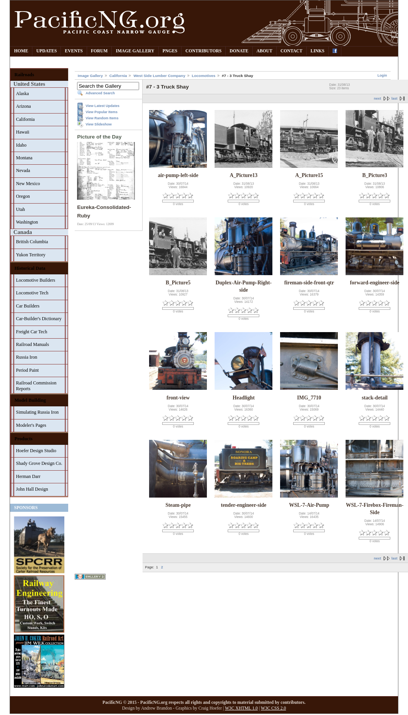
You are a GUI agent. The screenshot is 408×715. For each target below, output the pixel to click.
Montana (24, 157)
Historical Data (29, 268)
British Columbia (32, 241)
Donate (239, 50)
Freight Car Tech (31, 331)
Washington (27, 222)
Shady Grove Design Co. (39, 463)
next (377, 98)
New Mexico (28, 183)
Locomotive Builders (35, 280)
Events (73, 50)
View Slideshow (99, 124)
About (264, 50)
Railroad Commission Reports (36, 385)
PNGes (170, 50)
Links (317, 50)
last (394, 98)
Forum (99, 50)
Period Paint (27, 370)
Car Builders (27, 306)
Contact (291, 50)
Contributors (203, 50)
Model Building (30, 400)
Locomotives (203, 76)
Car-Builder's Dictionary (38, 318)
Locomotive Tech (32, 293)
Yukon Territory (30, 254)
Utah (20, 209)
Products (23, 438)
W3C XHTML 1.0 (241, 708)
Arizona (23, 106)
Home (21, 50)
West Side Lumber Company (159, 76)
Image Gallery (135, 50)
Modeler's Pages (31, 425)
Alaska (22, 93)
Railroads (24, 74)
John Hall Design (32, 489)
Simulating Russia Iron (37, 412)
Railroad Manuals (32, 344)
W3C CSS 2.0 (273, 708)
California (25, 119)
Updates (46, 50)
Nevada (23, 170)
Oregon (23, 196)
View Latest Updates (102, 106)
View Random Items (102, 118)
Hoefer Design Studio (36, 450)
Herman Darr (28, 476)
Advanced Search (100, 93)
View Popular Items (102, 112)
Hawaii (22, 132)
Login (382, 75)
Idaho (21, 145)
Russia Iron (26, 357)
